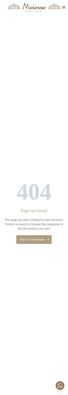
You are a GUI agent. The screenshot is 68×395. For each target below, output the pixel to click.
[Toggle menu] (63, 7)
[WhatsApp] (60, 385)
